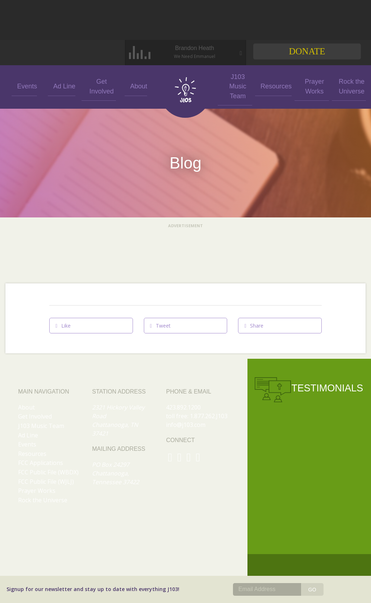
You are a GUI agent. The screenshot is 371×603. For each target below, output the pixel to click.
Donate (307, 51)
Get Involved (99, 86)
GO (312, 589)
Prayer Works (309, 85)
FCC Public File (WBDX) (48, 472)
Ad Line (61, 86)
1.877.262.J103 (209, 416)
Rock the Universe (346, 85)
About (135, 86)
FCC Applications (40, 463)
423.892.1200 (183, 407)
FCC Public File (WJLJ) (46, 482)
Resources (272, 86)
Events (24, 86)
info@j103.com (185, 425)
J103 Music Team (235, 85)
